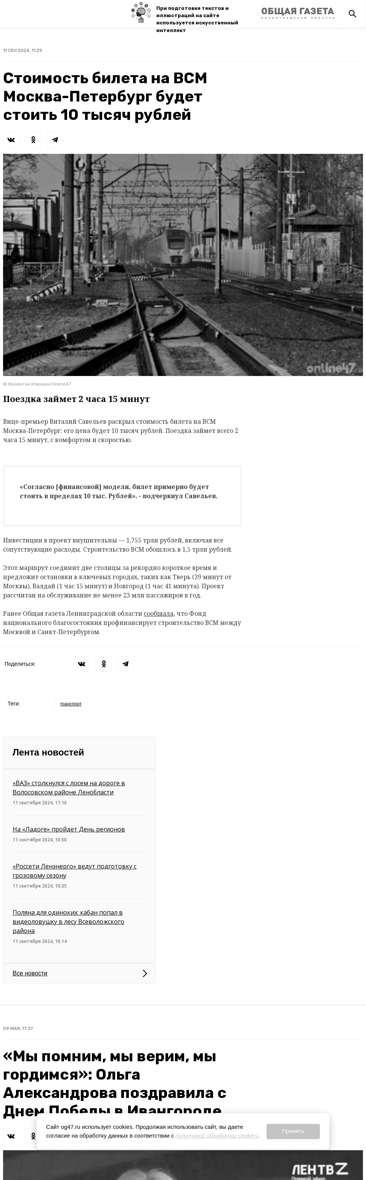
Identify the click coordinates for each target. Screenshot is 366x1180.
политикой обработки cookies (216, 1135)
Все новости (30, 973)
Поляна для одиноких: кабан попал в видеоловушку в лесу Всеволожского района (68, 921)
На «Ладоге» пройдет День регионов (69, 829)
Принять (293, 1131)
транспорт (71, 704)
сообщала (158, 613)
